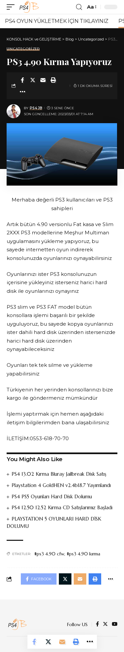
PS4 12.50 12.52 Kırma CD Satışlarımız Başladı (62, 507)
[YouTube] (114, 624)
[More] (22, 91)
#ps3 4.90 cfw (49, 554)
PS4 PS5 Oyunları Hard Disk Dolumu (52, 496)
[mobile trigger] (12, 7)
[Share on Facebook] (22, 80)
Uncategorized (23, 49)
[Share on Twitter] (32, 80)
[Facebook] (97, 624)
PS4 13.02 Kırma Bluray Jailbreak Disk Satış (59, 474)
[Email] (43, 80)
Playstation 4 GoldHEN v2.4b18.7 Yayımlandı (61, 485)
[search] (79, 7)
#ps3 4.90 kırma (83, 554)
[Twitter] (105, 624)
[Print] (53, 80)
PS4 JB (36, 108)
